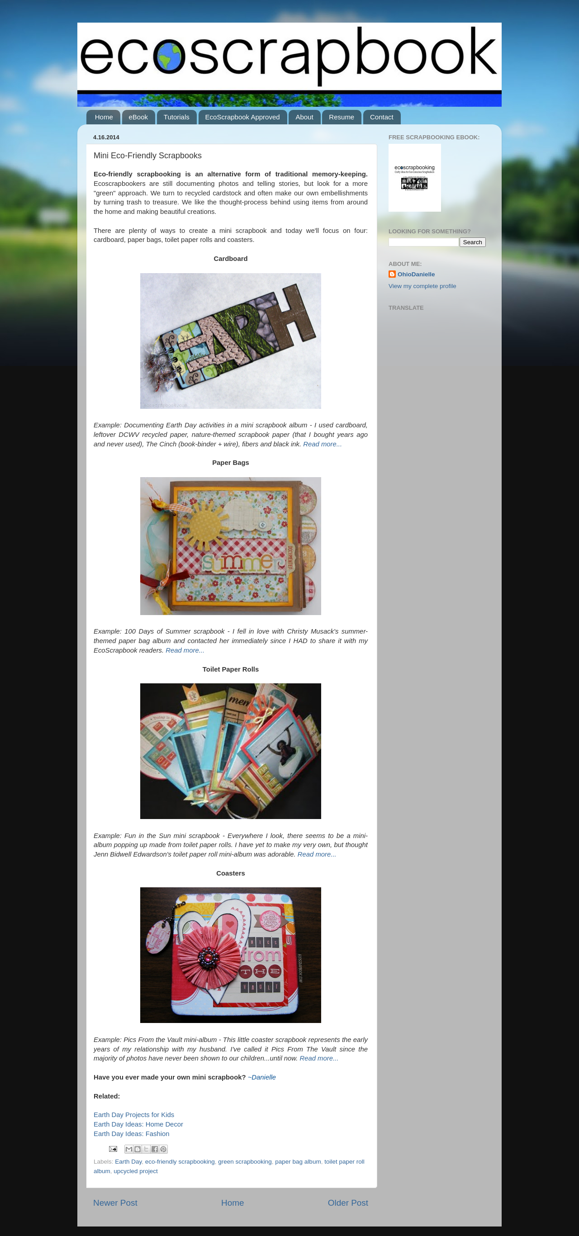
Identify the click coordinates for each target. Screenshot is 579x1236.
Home (104, 117)
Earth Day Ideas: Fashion (132, 1133)
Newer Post (115, 1203)
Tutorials (177, 117)
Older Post (348, 1203)
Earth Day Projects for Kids (134, 1114)
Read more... (322, 444)
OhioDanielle (416, 274)
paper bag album (298, 1161)
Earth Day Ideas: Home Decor (138, 1124)
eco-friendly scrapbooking (180, 1161)
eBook (138, 117)
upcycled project (136, 1171)
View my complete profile (422, 286)
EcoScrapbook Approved (242, 117)
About (304, 117)
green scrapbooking (245, 1161)
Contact (382, 117)
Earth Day (128, 1161)
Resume (341, 117)
